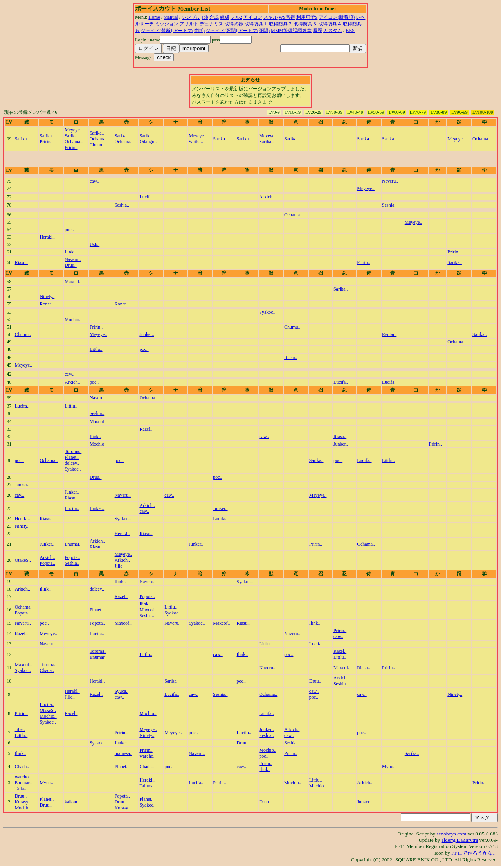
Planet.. (72, 457)
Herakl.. (47, 237)
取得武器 (233, 24)
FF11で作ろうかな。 (474, 853)
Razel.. (145, 429)
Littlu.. (96, 349)
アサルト (189, 24)
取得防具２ (280, 24)
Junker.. (146, 334)
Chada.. (47, 670)
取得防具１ (256, 24)
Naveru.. (390, 181)
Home (154, 17)
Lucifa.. (146, 196)
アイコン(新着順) (337, 17)
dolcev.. (72, 463)
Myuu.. (389, 766)
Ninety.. (47, 296)
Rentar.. (389, 334)
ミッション (166, 24)
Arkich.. (266, 196)
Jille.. (120, 566)
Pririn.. (46, 141)
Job (205, 17)
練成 (224, 17)
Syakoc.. (267, 312)
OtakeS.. (23, 560)
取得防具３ (305, 24)
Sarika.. (22, 139)
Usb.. (94, 244)
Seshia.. (122, 205)
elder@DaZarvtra (460, 840)
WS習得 (287, 17)
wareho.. (147, 756)
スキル (270, 17)
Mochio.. (73, 319)
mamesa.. (123, 753)
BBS (350, 30)
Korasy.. (23, 802)
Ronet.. (46, 304)
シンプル (191, 17)
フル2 (236, 17)
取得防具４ (330, 24)
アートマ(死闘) (254, 30)
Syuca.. (121, 691)
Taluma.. (147, 786)
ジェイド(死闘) (221, 30)
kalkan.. (72, 802)
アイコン (252, 17)
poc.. (69, 229)
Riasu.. (21, 262)
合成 (214, 17)
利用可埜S (307, 17)
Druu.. (71, 265)
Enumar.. (73, 544)
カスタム (332, 30)
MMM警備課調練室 (291, 30)
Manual (171, 17)
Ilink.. (70, 252)
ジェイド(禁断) (156, 30)
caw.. (94, 181)
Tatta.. (21, 788)
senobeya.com (451, 834)
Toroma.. (73, 451)
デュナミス (211, 24)
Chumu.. (98, 144)
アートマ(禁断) (189, 30)
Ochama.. (74, 141)
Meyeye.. (73, 130)
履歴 (317, 30)
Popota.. (47, 563)
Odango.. (148, 141)
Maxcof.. (73, 281)
